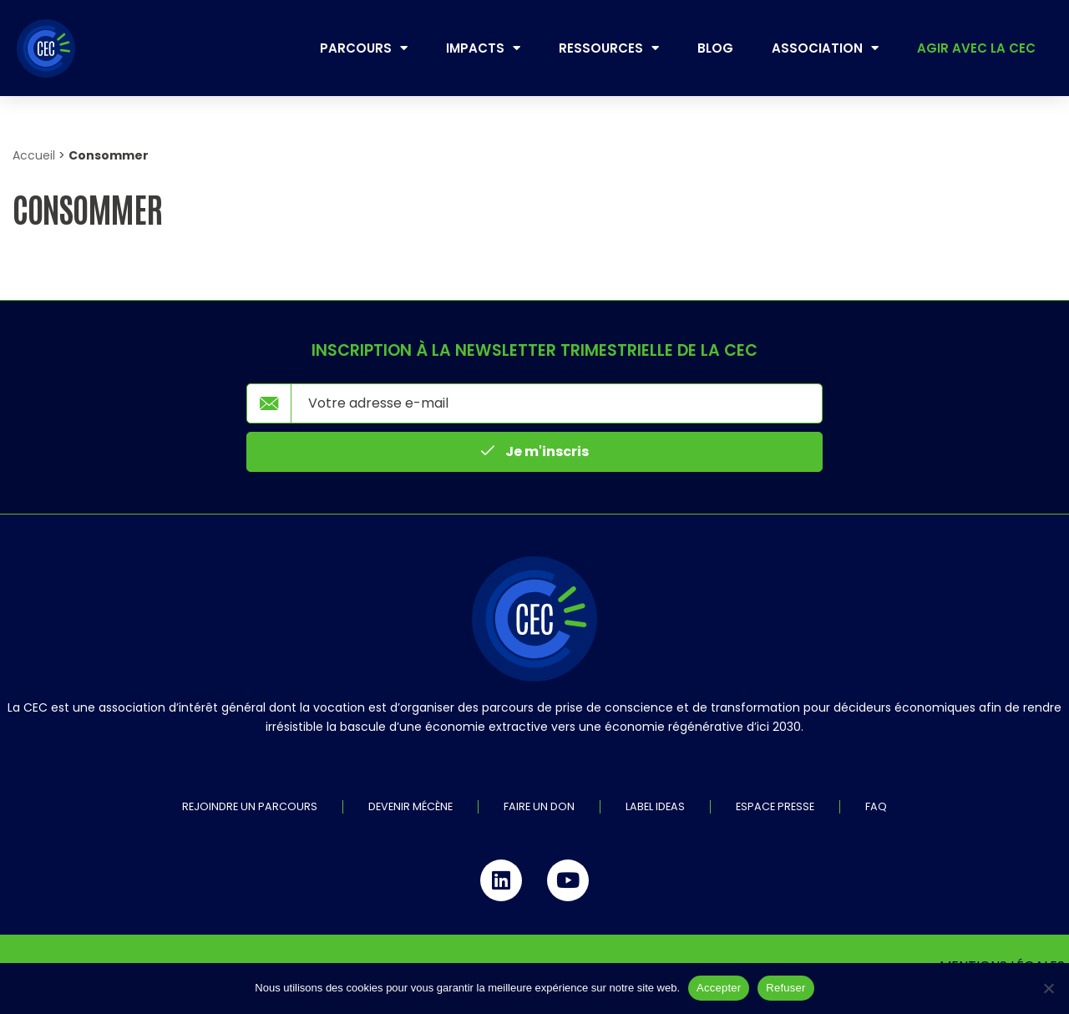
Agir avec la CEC (976, 48)
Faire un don (539, 807)
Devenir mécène (410, 807)
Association (825, 48)
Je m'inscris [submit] (535, 451)
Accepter (719, 987)
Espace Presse (775, 807)
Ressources (609, 48)
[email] (557, 403)
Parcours (364, 48)
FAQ (876, 807)
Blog (715, 48)
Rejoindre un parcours (249, 807)
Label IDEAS (655, 807)
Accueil (34, 155)
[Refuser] (1048, 988)
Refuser (785, 987)
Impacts (483, 48)
